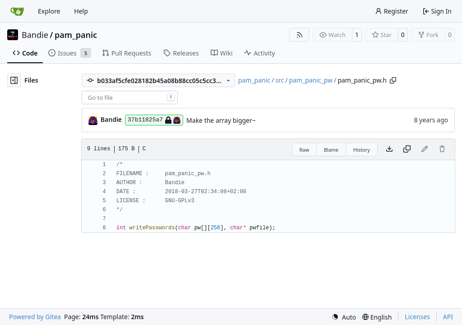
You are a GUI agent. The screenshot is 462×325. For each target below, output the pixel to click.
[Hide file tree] (14, 80)
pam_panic (76, 34)
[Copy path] (393, 80)
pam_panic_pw (311, 80)
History (361, 149)
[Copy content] (407, 149)
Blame (331, 149)
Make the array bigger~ (221, 120)
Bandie (35, 34)
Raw (305, 149)
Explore (49, 11)
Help (81, 11)
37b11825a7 (154, 120)
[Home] (17, 11)
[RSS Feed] (299, 35)
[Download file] (389, 149)
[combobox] (130, 97)
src (279, 80)
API (448, 316)
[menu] (344, 317)
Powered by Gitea (35, 316)
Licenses (417, 316)
